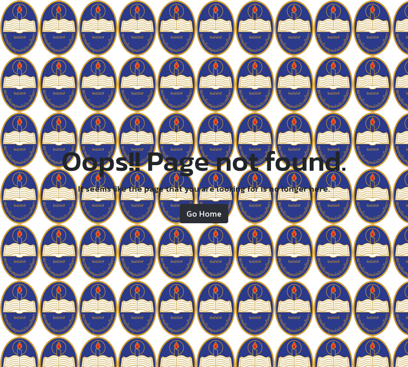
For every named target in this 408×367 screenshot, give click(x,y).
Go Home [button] (204, 213)
